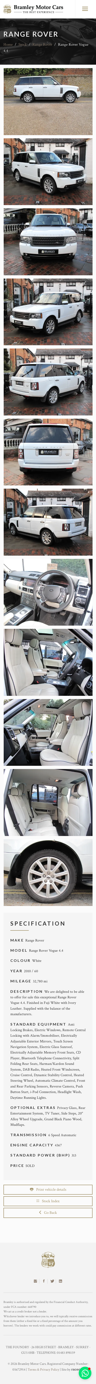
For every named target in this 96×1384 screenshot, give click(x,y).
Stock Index (48, 1201)
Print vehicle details (48, 1189)
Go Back (48, 1212)
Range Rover (42, 44)
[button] (85, 1373)
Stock (22, 44)
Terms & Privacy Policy (43, 1369)
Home (8, 44)
